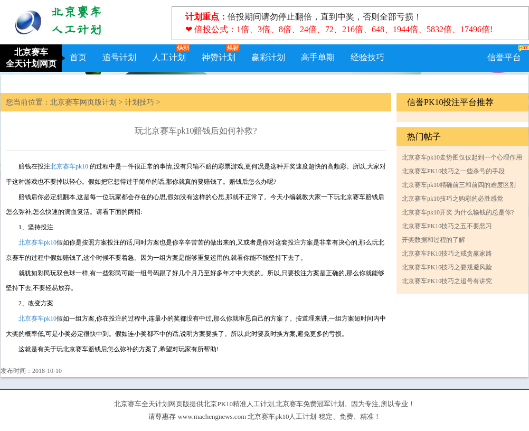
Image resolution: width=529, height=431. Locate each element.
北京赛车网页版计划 (83, 102)
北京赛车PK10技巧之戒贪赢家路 (447, 253)
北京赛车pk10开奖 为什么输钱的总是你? (458, 212)
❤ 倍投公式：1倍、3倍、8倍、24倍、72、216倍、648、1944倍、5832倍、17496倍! (339, 29)
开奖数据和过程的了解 (433, 239)
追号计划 (119, 57)
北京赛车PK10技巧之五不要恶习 (447, 226)
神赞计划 (218, 57)
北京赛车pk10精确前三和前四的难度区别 (459, 185)
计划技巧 (139, 102)
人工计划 (169, 57)
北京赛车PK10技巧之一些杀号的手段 (453, 171)
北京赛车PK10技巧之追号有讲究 (447, 281)
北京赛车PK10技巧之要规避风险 (447, 267)
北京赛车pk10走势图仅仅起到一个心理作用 (462, 157)
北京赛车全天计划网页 (31, 58)
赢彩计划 (268, 57)
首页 (78, 57)
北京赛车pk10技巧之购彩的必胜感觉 (452, 198)
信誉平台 (504, 57)
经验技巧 (367, 57)
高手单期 (318, 57)
